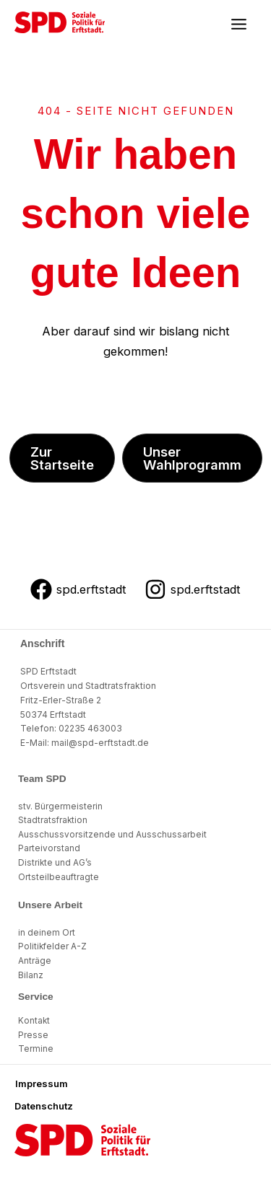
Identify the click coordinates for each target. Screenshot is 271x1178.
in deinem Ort (46, 933)
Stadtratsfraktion (52, 820)
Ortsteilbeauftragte (58, 877)
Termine (35, 1049)
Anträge (34, 961)
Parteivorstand (49, 848)
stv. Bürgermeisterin (60, 806)
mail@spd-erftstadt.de (100, 742)
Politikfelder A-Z (52, 946)
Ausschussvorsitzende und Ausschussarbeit (112, 835)
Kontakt (34, 1021)
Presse (33, 1035)
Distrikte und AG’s (55, 863)
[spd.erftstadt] (78, 589)
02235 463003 (90, 728)
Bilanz (30, 975)
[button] (62, 458)
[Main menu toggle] (238, 24)
